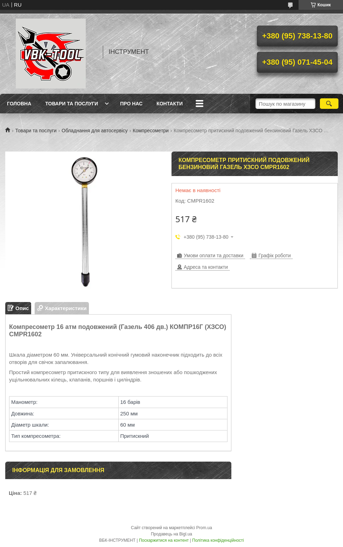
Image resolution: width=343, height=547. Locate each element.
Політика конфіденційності (218, 540)
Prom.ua (204, 527)
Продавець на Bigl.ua (171, 534)
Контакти (169, 103)
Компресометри (151, 130)
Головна (19, 103)
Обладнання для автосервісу (95, 130)
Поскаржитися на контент (164, 540)
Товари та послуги (71, 103)
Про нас (131, 103)
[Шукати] (329, 103)
